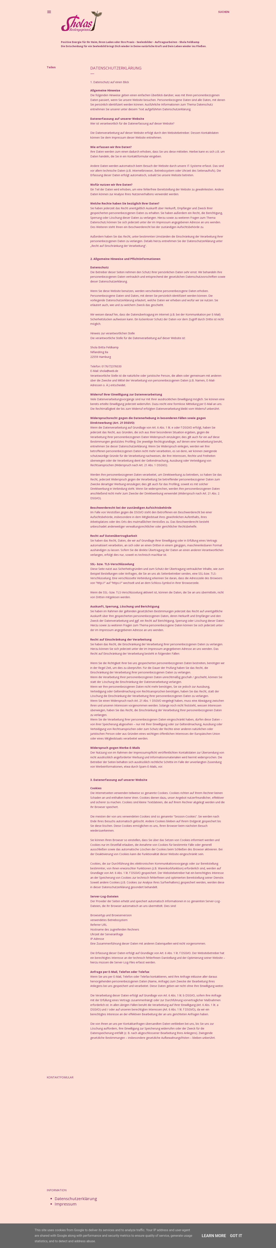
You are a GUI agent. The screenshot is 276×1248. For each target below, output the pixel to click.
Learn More (214, 1235)
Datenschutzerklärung (76, 1198)
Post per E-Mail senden (113, 1052)
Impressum (65, 1204)
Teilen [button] (51, 67)
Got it (236, 1235)
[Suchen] (223, 12)
